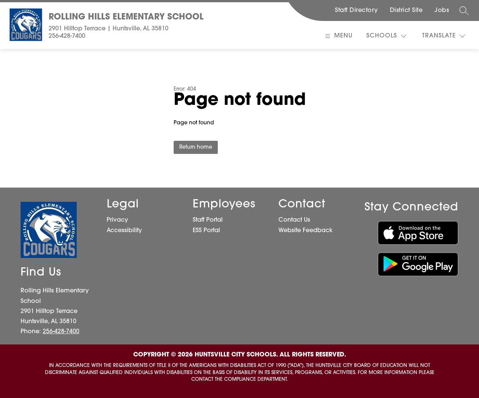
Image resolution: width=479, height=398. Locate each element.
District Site (406, 10)
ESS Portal (206, 230)
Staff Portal (208, 220)
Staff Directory (356, 10)
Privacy (117, 220)
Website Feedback (305, 230)
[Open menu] (338, 36)
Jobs (441, 10)
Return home (195, 147)
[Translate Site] (443, 36)
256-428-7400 (67, 36)
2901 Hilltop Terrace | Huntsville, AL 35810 (108, 29)
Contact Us (294, 220)
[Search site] (464, 10)
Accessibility (124, 230)
